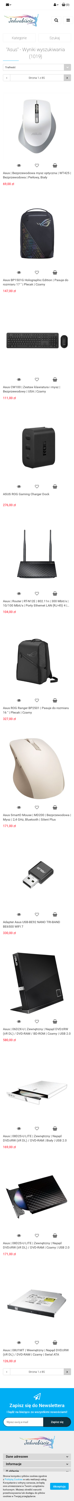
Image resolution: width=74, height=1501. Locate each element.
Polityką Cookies (13, 1479)
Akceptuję (59, 1486)
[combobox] (37, 67)
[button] (65, 5)
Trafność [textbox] (10, 67)
